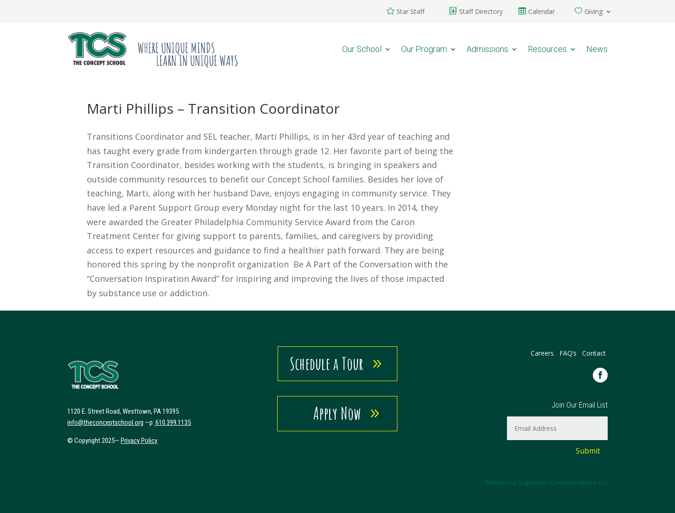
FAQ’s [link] (568, 353)
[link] (153, 49)
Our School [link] (362, 49)
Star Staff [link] (410, 12)
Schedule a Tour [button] (326, 363)
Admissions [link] (487, 49)
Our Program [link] (424, 49)
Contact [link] (594, 353)
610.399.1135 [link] (173, 422)
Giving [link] (593, 12)
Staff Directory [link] (481, 12)
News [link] (597, 49)
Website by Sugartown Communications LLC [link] (546, 482)
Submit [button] (588, 451)
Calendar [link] (541, 12)
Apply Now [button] (337, 413)
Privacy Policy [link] (139, 440)
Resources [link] (547, 49)
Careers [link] (542, 353)
